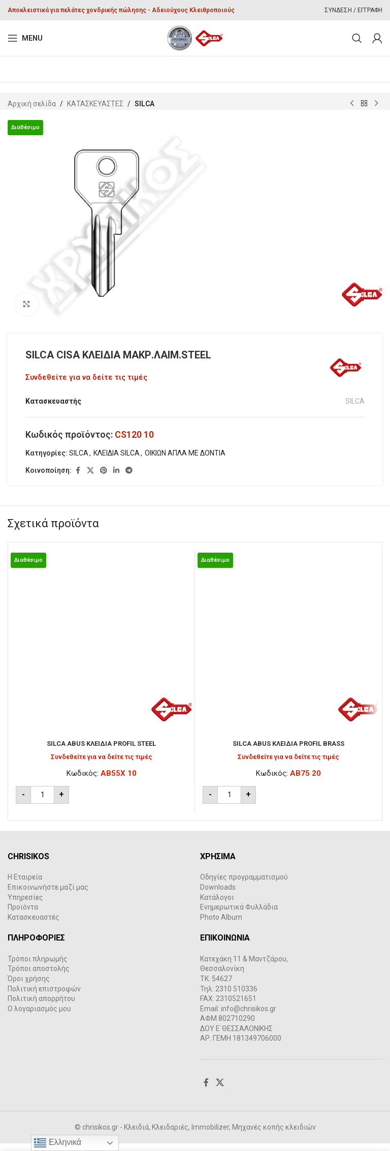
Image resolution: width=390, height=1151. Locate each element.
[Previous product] (352, 104)
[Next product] (376, 104)
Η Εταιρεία (25, 885)
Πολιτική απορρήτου (41, 1007)
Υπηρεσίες (25, 905)
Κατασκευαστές (33, 925)
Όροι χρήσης (29, 987)
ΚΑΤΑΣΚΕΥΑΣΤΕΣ (95, 104)
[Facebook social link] (78, 479)
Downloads (218, 895)
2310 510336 (236, 996)
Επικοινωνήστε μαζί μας (48, 895)
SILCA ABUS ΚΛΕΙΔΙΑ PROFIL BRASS (288, 751)
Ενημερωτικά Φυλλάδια (239, 915)
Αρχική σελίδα (32, 104)
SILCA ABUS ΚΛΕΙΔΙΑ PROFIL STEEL (101, 751)
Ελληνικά (57, 1143)
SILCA (144, 104)
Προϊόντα (23, 915)
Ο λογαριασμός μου (39, 1016)
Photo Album (221, 925)
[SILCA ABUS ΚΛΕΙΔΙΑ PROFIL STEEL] (101, 651)
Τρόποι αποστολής (39, 977)
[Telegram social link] (129, 479)
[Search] (357, 38)
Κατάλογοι (217, 905)
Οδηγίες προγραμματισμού (244, 885)
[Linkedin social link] (116, 479)
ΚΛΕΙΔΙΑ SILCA (116, 461)
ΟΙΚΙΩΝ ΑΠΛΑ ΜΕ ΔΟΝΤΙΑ (185, 461)
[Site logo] (195, 38)
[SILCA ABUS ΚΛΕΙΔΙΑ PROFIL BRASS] (288, 651)
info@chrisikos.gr (248, 1016)
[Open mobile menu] (25, 38)
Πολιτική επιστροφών (44, 996)
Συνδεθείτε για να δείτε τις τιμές (86, 377)
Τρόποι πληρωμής (38, 966)
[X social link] (90, 479)
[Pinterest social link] (103, 479)
